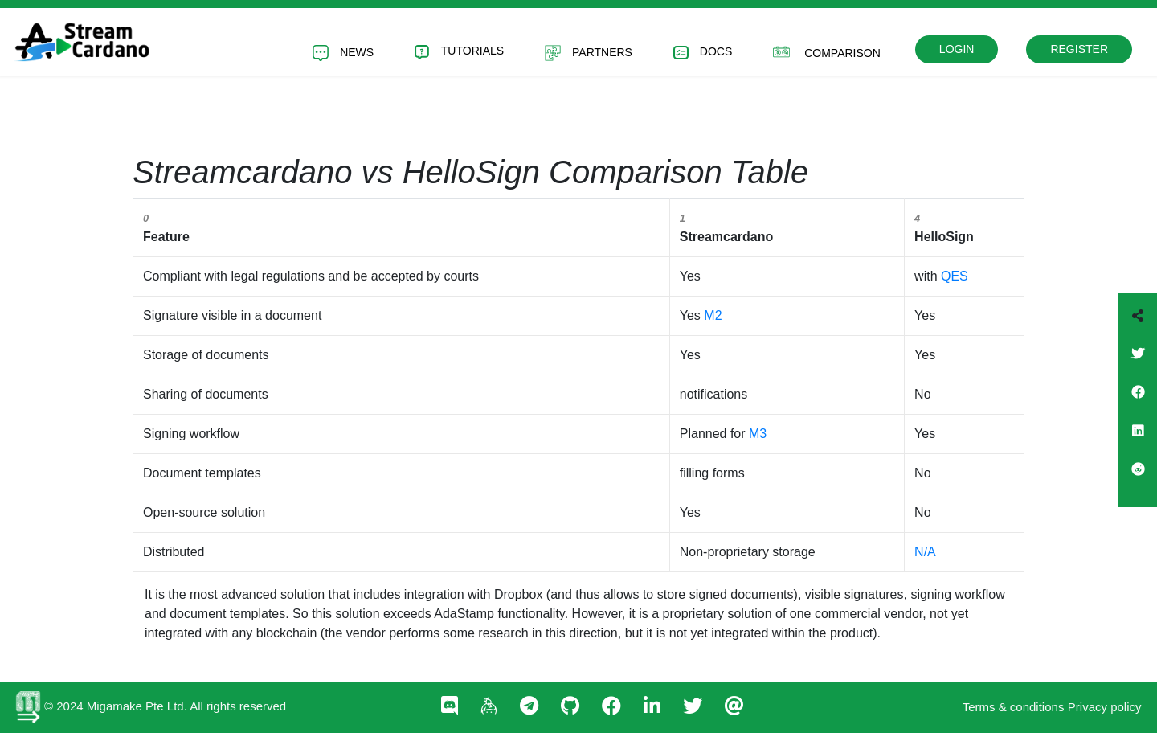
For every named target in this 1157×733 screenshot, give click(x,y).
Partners (588, 53)
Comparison (827, 51)
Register (1079, 49)
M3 (758, 433)
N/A (925, 552)
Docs (702, 52)
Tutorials (459, 51)
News (343, 53)
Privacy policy (1105, 707)
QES (954, 276)
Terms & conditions (1014, 707)
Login (957, 49)
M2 (713, 315)
